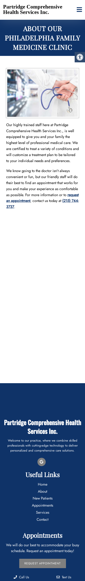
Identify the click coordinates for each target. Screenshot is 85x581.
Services (42, 512)
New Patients (43, 498)
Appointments (42, 505)
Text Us (63, 577)
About (42, 491)
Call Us (21, 577)
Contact (42, 519)
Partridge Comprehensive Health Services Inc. (32, 9)
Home (42, 484)
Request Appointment (42, 563)
